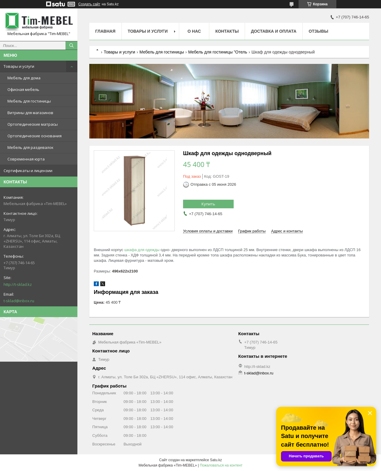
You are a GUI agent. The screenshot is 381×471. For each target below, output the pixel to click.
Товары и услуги (19, 66)
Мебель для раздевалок (30, 147)
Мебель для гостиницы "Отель (217, 52)
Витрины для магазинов (30, 112)
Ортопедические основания (34, 135)
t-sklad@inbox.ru (19, 300)
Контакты (226, 31)
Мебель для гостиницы (29, 101)
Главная (105, 31)
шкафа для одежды (142, 250)
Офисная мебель (23, 89)
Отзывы (318, 31)
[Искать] (71, 45)
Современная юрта (26, 159)
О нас (194, 31)
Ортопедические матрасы (32, 124)
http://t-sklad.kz (18, 284)
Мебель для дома (23, 78)
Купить (208, 204)
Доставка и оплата (273, 31)
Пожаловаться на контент (221, 465)
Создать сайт (89, 4)
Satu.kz (216, 460)
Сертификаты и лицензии (28, 170)
